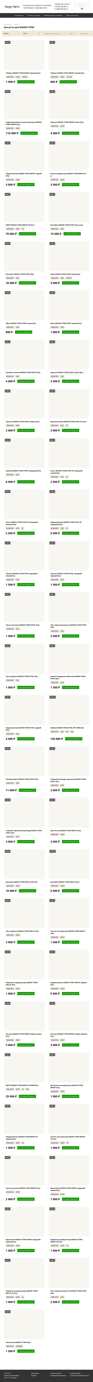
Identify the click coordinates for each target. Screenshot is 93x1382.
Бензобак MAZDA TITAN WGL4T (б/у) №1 (22, 882)
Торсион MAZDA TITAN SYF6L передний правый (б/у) (66, 574)
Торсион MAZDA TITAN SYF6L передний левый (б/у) (21, 574)
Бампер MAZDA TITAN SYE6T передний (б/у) (23, 471)
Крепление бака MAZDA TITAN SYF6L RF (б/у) (68, 422)
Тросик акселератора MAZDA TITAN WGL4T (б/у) (67, 932)
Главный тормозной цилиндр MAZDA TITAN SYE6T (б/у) (24, 831)
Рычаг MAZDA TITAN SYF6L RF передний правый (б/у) (22, 523)
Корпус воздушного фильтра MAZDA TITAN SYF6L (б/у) (68, 677)
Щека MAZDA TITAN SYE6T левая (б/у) (21, 323)
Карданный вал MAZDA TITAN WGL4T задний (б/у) (68, 983)
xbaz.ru (15, 1377)
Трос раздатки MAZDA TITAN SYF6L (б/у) (22, 676)
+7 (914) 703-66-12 (61, 6)
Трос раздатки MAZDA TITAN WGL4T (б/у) (22, 931)
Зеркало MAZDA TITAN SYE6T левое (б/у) (66, 372)
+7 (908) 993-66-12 (61, 9)
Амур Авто (12, 6)
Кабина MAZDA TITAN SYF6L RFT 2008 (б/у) (67, 728)
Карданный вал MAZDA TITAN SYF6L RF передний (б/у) (66, 523)
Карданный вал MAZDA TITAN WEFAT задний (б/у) (24, 174)
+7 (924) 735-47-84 (62, 4)
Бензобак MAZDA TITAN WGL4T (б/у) (64, 882)
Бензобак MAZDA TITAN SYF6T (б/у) (20, 274)
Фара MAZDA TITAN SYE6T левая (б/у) (65, 274)
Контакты (34, 1375)
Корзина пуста (82, 5)
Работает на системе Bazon (11, 1375)
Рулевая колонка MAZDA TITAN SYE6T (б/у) (23, 372)
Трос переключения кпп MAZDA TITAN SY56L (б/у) (68, 1292)
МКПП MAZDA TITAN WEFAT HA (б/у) (20, 225)
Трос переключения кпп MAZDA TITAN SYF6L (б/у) (68, 626)
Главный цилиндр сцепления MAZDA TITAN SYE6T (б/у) (68, 780)
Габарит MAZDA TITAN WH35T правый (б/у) (23, 73)
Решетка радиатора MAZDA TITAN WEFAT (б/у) (68, 174)
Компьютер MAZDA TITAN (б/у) (18, 1342)
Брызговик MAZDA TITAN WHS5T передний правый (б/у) (23, 1240)
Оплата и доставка (55, 1373)
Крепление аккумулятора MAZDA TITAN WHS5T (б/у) (66, 1086)
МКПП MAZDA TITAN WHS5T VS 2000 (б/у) (22, 1085)
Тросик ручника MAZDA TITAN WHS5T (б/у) (23, 1188)
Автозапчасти (8, 24)
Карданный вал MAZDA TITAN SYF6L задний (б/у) (23, 729)
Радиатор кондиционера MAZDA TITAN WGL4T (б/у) (22, 983)
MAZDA (16, 24)
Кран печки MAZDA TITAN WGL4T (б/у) (65, 830)
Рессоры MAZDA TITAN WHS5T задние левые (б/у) (24, 1035)
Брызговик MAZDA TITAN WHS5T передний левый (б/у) (67, 1189)
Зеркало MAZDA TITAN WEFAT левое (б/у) (67, 122)
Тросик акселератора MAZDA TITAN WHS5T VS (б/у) (67, 1138)
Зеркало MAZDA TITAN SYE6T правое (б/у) (22, 422)
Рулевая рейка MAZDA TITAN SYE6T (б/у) (22, 779)
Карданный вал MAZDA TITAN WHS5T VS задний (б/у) (22, 1138)
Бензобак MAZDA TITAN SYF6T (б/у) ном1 (66, 225)
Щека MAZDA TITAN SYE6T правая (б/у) (66, 323)
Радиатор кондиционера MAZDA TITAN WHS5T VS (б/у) (66, 1240)
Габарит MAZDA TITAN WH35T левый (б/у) (67, 73)
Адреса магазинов (75, 1373)
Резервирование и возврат (58, 1375)
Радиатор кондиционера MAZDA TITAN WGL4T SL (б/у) (22, 1292)
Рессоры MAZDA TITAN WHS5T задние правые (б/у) (68, 1035)
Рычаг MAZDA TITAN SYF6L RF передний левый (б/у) (66, 472)
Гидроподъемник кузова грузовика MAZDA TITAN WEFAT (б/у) (24, 123)
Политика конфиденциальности (79, 1375)
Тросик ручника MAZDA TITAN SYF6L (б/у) (22, 625)
